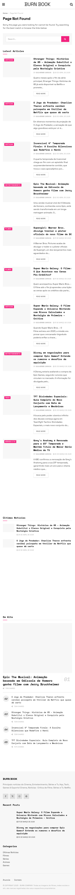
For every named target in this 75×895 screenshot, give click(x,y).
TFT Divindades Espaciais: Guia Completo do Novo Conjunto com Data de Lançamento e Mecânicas (50, 401)
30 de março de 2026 (62, 366)
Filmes (8, 229)
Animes (6, 862)
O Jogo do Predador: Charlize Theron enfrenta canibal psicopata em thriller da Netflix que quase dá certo (52, 107)
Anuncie (6, 880)
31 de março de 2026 (62, 238)
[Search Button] (71, 4)
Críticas (9, 60)
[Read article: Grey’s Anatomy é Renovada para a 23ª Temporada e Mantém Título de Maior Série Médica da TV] (17, 449)
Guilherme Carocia (43, 73)
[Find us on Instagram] (19, 796)
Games (6, 865)
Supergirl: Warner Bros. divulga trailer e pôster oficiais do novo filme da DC (52, 231)
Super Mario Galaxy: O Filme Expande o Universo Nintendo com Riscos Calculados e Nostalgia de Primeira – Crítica (51, 312)
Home (5, 13)
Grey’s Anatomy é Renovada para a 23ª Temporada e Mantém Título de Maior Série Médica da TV (52, 445)
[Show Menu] (3, 4)
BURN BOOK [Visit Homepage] (37, 4)
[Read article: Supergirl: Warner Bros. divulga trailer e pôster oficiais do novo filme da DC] (17, 236)
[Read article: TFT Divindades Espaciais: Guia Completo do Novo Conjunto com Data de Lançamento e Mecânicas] (17, 405)
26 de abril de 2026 (61, 73)
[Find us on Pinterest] (26, 796)
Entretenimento (13, 185)
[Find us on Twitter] (12, 796)
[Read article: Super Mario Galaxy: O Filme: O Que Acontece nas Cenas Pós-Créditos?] (17, 277)
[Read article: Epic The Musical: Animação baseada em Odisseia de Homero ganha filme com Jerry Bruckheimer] (17, 192)
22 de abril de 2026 (61, 154)
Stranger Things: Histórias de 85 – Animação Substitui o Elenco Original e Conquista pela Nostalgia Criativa (52, 63)
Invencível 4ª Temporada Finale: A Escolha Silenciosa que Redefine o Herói (52, 146)
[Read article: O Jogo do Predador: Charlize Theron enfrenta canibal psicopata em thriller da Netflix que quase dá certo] (17, 111)
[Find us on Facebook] (5, 796)
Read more (42, 93)
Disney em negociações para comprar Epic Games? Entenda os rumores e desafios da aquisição (51, 357)
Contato (18, 880)
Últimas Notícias (10, 852)
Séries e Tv (10, 442)
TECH (7, 398)
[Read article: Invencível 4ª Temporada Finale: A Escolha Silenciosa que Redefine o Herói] (17, 152)
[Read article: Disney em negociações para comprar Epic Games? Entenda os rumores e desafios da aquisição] (17, 361)
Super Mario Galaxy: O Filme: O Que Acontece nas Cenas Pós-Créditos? (52, 272)
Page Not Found (16, 13)
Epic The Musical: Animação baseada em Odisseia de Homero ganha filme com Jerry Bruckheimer (52, 188)
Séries (6, 859)
